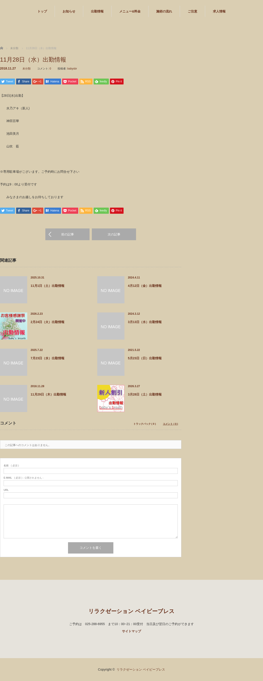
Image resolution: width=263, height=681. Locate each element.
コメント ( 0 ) (170, 424)
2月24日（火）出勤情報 (47, 322)
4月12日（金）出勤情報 (145, 286)
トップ (42, 11)
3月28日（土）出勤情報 (145, 394)
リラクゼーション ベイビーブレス (131, 611)
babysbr (72, 68)
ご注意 (192, 11)
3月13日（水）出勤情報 (145, 322)
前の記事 (67, 234)
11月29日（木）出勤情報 (48, 394)
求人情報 (219, 11)
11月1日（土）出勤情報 (47, 286)
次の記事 (114, 234)
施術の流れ (164, 11)
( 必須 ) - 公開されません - (24, 478)
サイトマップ (131, 631)
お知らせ (69, 11)
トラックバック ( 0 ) (144, 424)
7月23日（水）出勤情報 (47, 358)
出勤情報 (97, 11)
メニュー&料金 (130, 11)
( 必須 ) (11, 466)
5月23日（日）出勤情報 (145, 358)
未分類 (26, 68)
